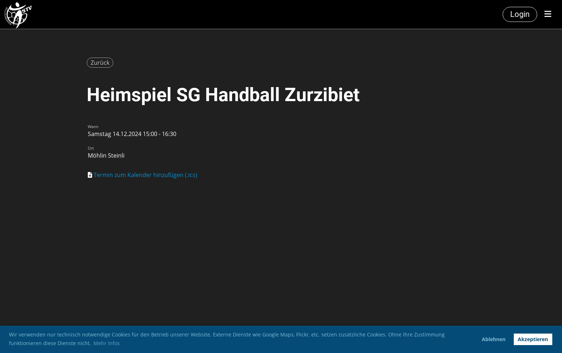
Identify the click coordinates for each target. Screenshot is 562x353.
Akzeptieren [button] (533, 339)
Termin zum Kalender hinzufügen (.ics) (145, 175)
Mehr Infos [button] (107, 343)
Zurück (100, 63)
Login (520, 14)
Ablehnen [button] (494, 339)
